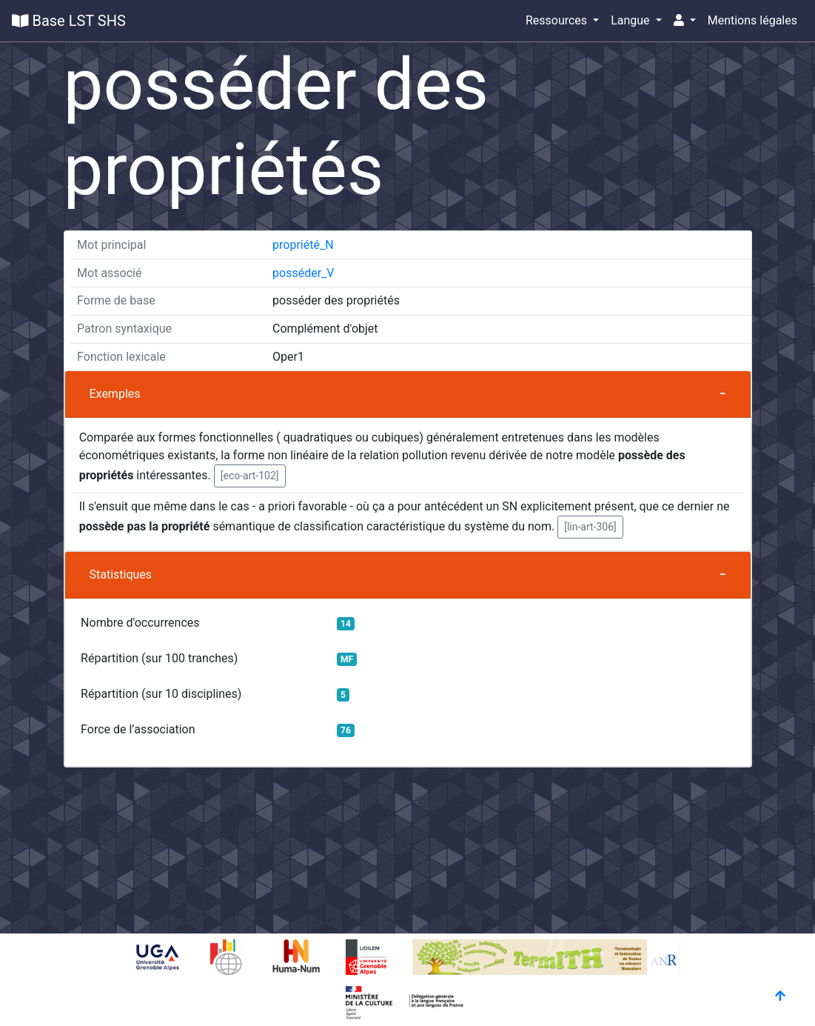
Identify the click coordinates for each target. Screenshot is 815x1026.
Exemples (115, 394)
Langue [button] (631, 20)
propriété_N (303, 245)
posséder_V (303, 273)
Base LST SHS (69, 21)
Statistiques (121, 574)
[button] (685, 21)
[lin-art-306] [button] (590, 527)
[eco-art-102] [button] (250, 476)
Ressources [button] (558, 20)
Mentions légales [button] (752, 20)
